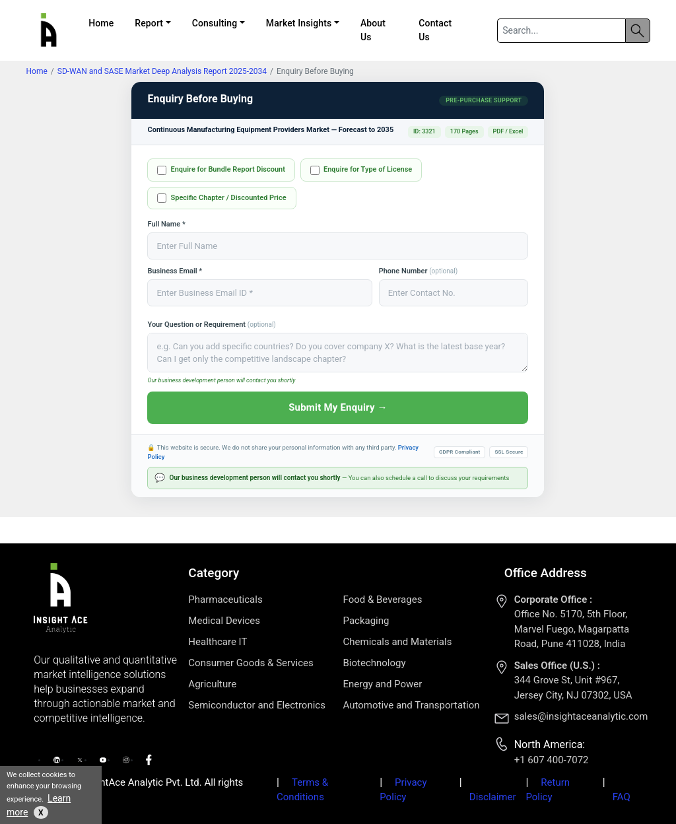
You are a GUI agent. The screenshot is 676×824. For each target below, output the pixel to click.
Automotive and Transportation (411, 705)
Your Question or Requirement (211, 324)
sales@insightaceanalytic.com (581, 716)
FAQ (621, 797)
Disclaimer (492, 797)
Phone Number (418, 271)
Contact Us (435, 30)
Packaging (366, 621)
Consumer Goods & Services (250, 663)
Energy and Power (382, 684)
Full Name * (166, 224)
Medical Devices (224, 621)
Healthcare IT (217, 642)
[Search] (561, 30)
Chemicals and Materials (397, 642)
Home (101, 23)
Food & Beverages (382, 599)
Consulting (215, 23)
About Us (373, 30)
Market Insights (298, 23)
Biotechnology (374, 663)
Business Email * (174, 271)
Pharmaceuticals (225, 599)
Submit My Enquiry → (338, 407)
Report (149, 23)
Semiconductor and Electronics (256, 705)
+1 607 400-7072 (551, 760)
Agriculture (212, 684)
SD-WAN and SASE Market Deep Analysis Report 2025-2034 (162, 71)
